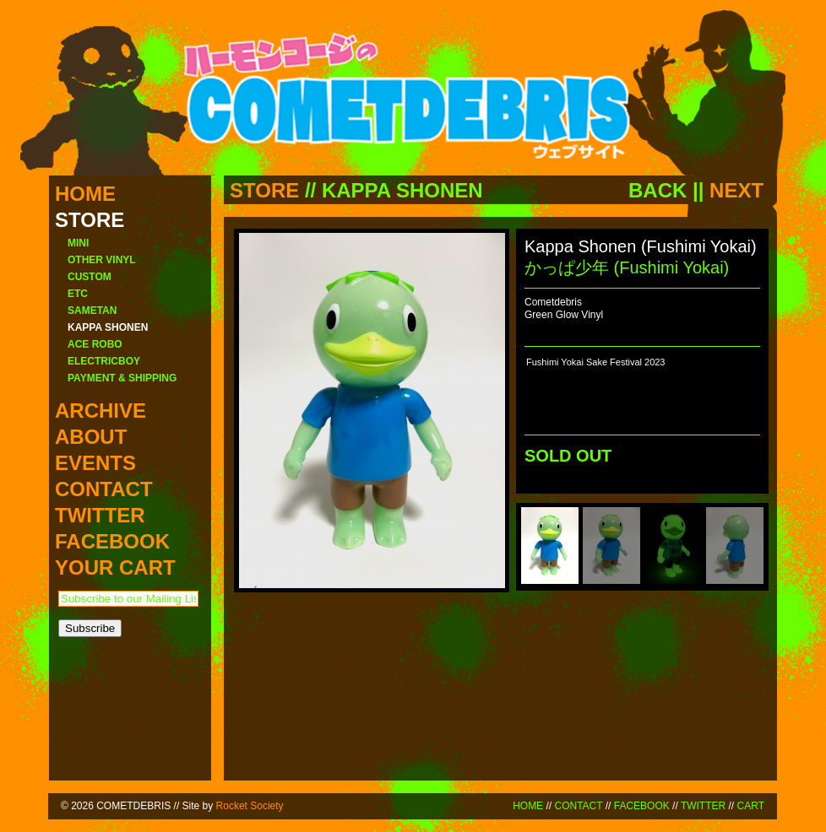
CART (750, 806)
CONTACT (578, 806)
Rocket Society (250, 806)
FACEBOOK (642, 806)
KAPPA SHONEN (402, 190)
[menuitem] (550, 545)
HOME (528, 806)
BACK (657, 190)
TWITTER (703, 806)
